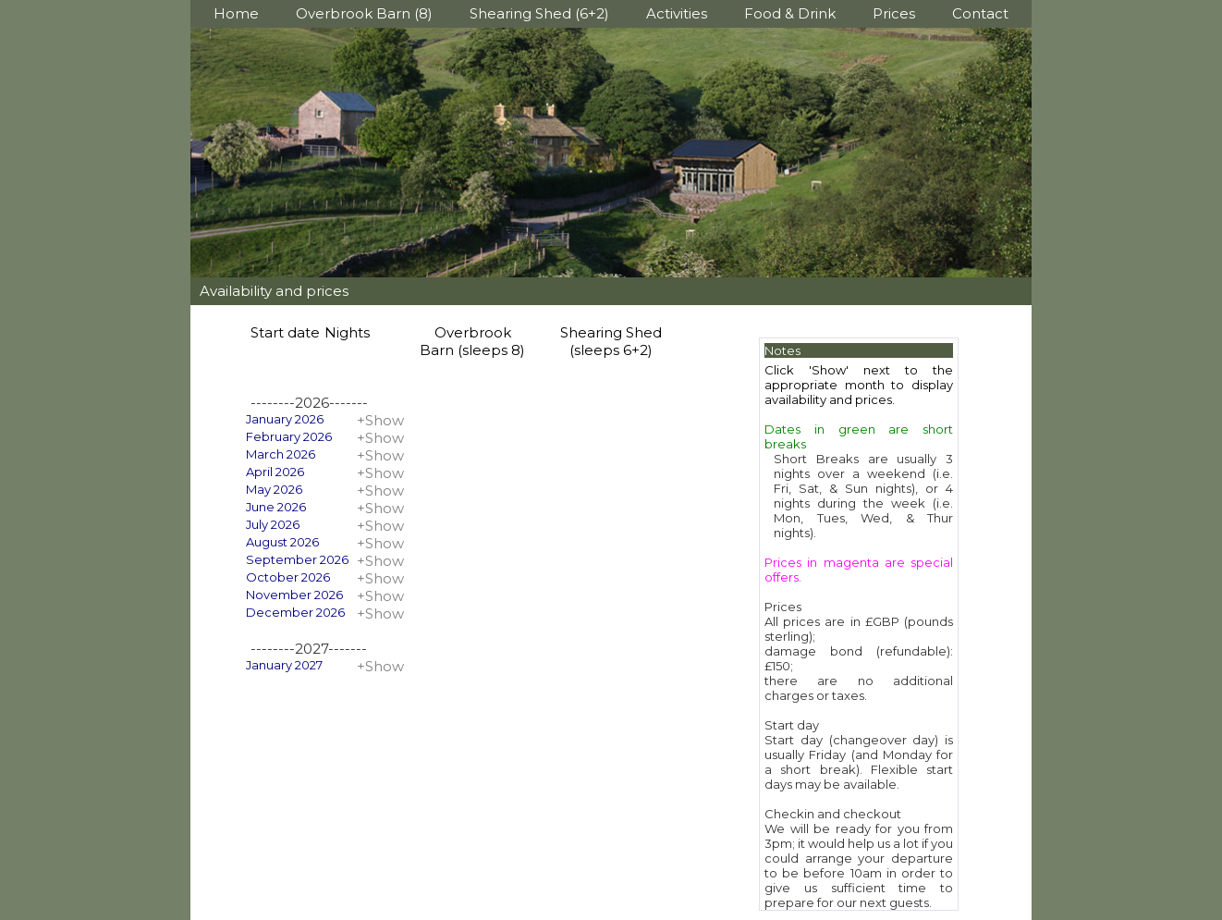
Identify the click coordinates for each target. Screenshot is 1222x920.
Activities (676, 13)
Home (236, 13)
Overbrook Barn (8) (364, 13)
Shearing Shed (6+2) (539, 13)
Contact (980, 13)
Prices (894, 13)
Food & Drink (790, 13)
